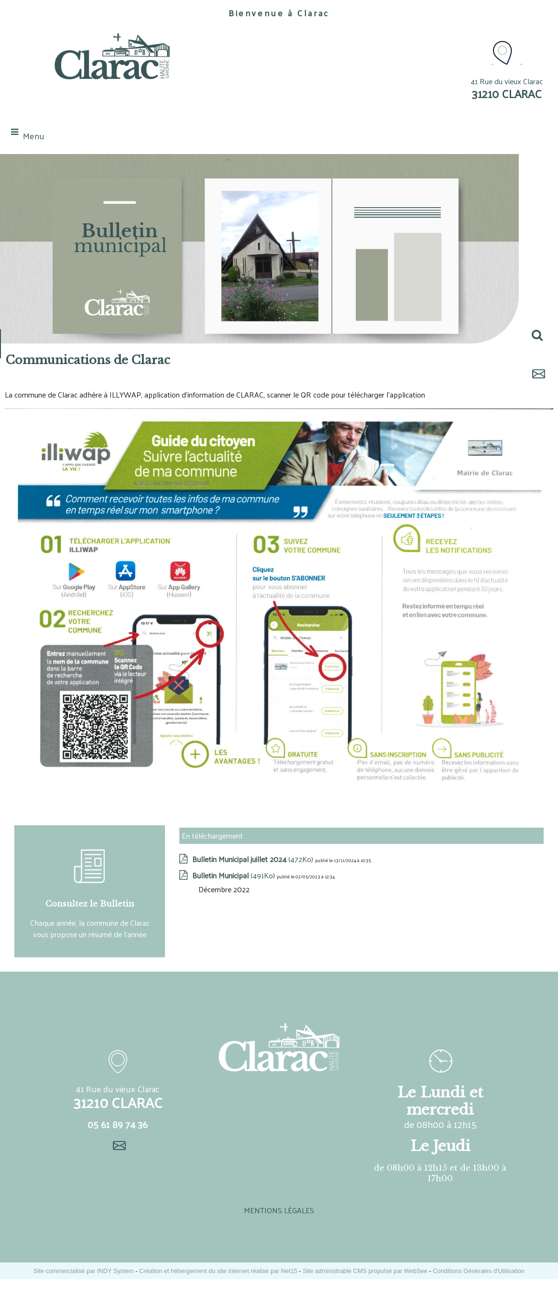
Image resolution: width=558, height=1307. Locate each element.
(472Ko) (253, 859)
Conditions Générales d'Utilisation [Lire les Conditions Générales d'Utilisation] (479, 1270)
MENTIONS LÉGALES (279, 1210)
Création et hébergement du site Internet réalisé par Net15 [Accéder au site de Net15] (218, 1270)
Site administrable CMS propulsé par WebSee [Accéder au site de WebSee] (365, 1270)
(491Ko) (234, 875)
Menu (33, 136)
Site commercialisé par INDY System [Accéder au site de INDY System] (83, 1270)
